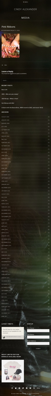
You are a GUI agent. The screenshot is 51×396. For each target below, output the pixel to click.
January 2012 (5, 310)
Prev (5, 65)
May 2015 (4, 226)
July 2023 (4, 126)
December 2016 (6, 187)
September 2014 (6, 245)
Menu (26, 2)
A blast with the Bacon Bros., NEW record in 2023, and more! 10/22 (22, 107)
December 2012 (6, 281)
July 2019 (4, 152)
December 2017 (6, 175)
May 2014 (4, 252)
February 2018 (6, 171)
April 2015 (5, 229)
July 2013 (4, 268)
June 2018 (4, 168)
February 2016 (6, 207)
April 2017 (5, 181)
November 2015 (6, 213)
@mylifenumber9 (13, 336)
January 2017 (5, 184)
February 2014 (6, 255)
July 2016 (4, 197)
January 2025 (5, 120)
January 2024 (5, 123)
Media (25, 17)
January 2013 (5, 277)
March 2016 (5, 203)
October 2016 (6, 191)
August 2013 (5, 265)
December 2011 (6, 313)
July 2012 (4, 293)
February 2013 (6, 274)
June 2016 (4, 200)
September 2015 (6, 216)
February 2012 (6, 306)
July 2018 (4, 165)
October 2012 (6, 287)
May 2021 (4, 139)
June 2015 (4, 223)
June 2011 (4, 316)
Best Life (4, 90)
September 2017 (6, 178)
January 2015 (5, 236)
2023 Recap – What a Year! (10, 99)
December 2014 (6, 239)
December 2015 (6, 210)
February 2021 (6, 142)
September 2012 (6, 290)
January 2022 (5, 136)
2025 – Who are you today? (10, 94)
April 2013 (5, 271)
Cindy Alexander (25, 9)
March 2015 (5, 232)
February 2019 (6, 158)
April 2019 (5, 155)
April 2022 (5, 133)
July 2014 (4, 248)
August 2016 (5, 194)
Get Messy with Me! (8, 103)
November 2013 (6, 261)
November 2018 (6, 162)
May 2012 (4, 297)
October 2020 (6, 145)
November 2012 (6, 284)
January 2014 (5, 258)
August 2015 (5, 219)
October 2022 (6, 129)
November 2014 (6, 242)
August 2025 (5, 117)
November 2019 (6, 149)
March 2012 (5, 303)
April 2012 (5, 300)
